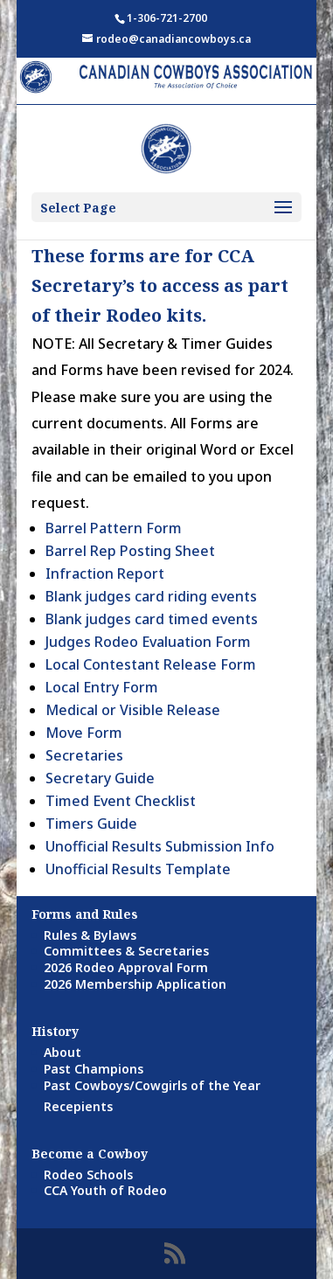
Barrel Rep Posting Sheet (130, 550)
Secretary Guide (100, 778)
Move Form (83, 732)
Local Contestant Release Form (150, 664)
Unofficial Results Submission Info (159, 846)
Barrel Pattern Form (113, 528)
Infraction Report (104, 573)
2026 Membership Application (135, 984)
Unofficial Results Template (138, 869)
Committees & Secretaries (126, 950)
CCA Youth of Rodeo (105, 1190)
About (62, 1052)
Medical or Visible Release (132, 709)
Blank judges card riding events (151, 596)
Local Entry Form (101, 687)
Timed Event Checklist (120, 800)
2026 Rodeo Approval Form (126, 967)
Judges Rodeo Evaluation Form (148, 641)
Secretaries (84, 755)
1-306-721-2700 (167, 17)
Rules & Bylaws (90, 935)
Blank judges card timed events (151, 619)
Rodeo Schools (88, 1174)
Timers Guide (91, 823)
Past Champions (93, 1068)
